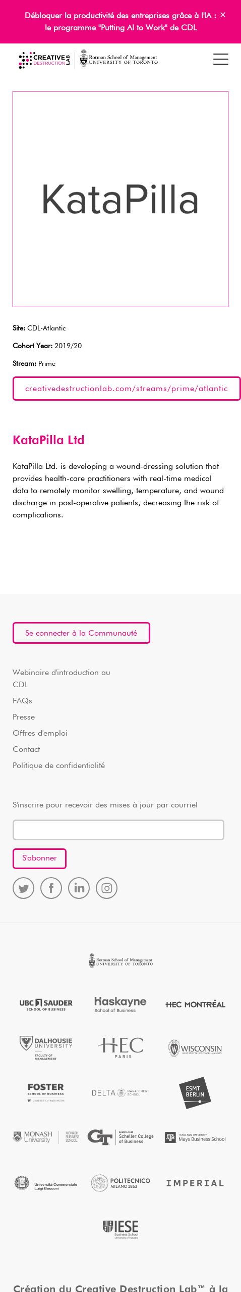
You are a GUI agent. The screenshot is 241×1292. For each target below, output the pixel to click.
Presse (24, 717)
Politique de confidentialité (59, 766)
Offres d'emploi (40, 734)
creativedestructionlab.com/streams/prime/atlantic (126, 389)
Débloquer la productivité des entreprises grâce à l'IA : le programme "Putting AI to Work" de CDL (120, 22)
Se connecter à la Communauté (81, 634)
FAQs (22, 701)
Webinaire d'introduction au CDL (61, 679)
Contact (26, 750)
